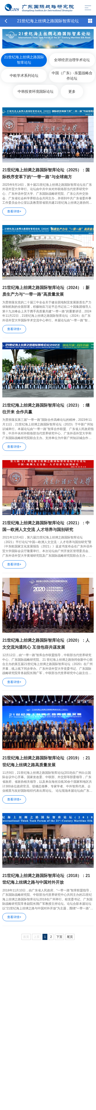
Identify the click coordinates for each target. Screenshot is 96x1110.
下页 (59, 937)
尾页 (70, 937)
